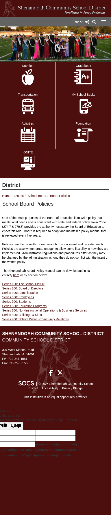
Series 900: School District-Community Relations (35, 319)
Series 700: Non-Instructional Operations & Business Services (44, 310)
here (16, 275)
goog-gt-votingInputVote (53, 455)
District (19, 196)
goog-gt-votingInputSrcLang (56, 444)
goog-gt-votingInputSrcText (56, 450)
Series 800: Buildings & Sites (22, 315)
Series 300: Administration (20, 293)
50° (78, 22)
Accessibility (50, 388)
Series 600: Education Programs (24, 306)
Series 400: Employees (18, 297)
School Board (37, 196)
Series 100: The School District (23, 284)
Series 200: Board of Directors (23, 288)
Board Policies (60, 196)
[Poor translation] (16, 426)
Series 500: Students (16, 301)
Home (6, 196)
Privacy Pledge (72, 388)
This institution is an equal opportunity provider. (55, 397)
